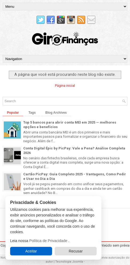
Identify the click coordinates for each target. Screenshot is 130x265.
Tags (32, 112)
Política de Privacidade (48, 241)
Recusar (75, 251)
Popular (13, 112)
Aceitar (31, 251)
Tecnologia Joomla (69, 261)
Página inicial (65, 86)
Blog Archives (56, 112)
